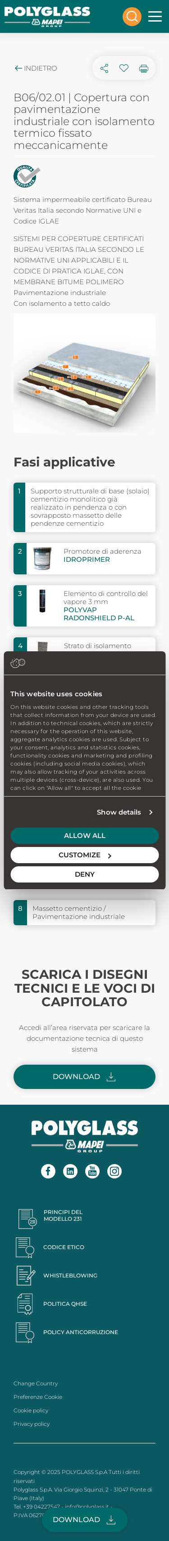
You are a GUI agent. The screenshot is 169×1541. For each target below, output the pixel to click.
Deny (85, 874)
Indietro (35, 68)
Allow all (84, 835)
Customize (85, 855)
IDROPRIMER (87, 559)
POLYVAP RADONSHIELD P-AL (99, 613)
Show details (119, 812)
